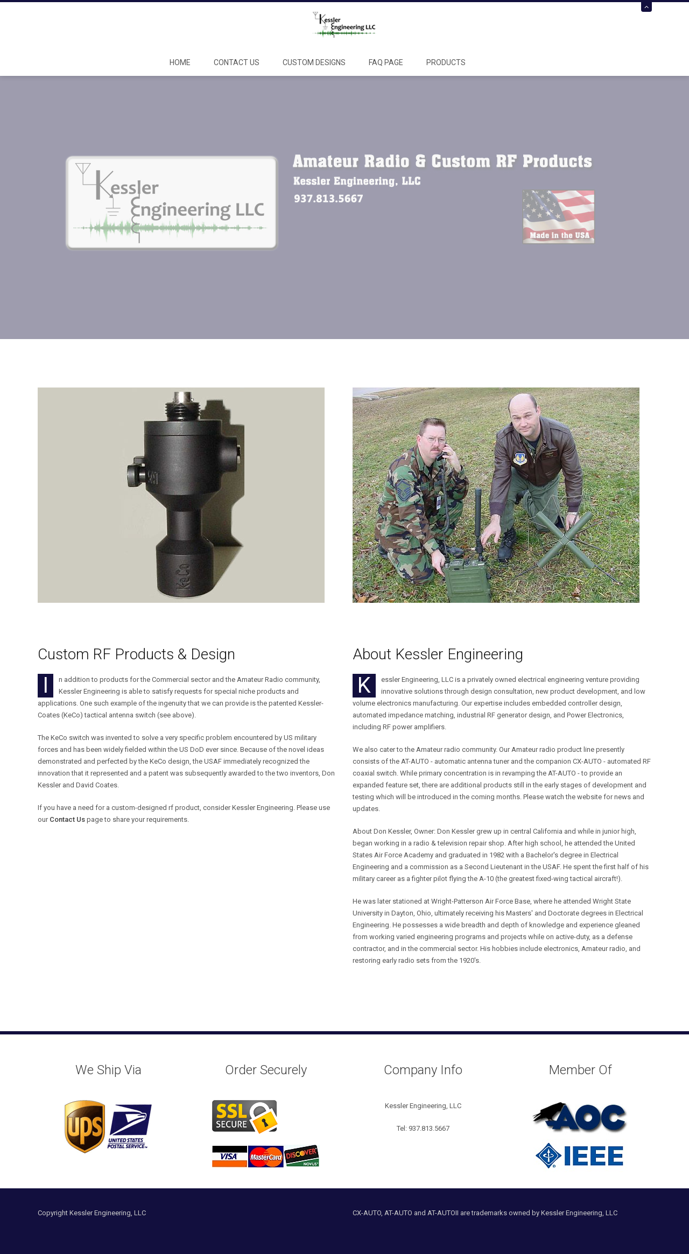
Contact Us (236, 62)
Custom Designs (314, 62)
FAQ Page (386, 62)
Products (446, 62)
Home (180, 62)
